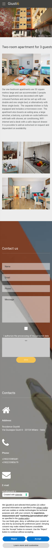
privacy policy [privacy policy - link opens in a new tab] (42, 507)
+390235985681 (10, 459)
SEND (26, 360)
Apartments (32, 18)
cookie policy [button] (23, 518)
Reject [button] (14, 539)
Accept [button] (38, 539)
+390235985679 (10, 462)
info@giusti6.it (9, 491)
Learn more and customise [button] (26, 545)
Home (16, 18)
